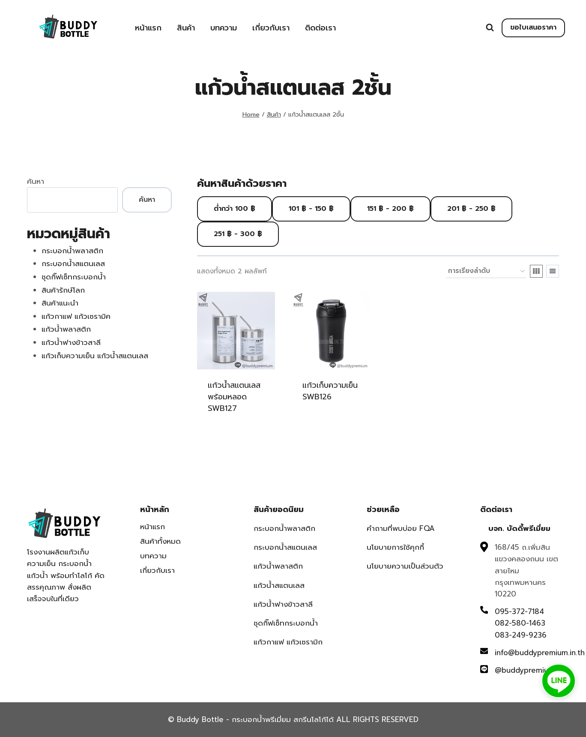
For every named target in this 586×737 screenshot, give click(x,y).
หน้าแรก (148, 28)
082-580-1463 (520, 623)
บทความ (223, 28)
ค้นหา (35, 181)
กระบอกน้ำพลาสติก (284, 528)
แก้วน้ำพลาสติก (278, 566)
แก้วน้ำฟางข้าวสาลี (283, 604)
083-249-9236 (521, 635)
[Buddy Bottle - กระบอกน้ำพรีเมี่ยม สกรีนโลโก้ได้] (70, 26)
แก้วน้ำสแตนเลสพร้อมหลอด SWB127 (234, 396)
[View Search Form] (489, 27)
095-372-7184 (519, 611)
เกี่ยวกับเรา (271, 28)
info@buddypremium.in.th (540, 652)
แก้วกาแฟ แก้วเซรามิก (288, 641)
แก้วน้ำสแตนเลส (279, 585)
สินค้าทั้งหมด (160, 541)
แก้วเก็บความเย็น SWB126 (330, 391)
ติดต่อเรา (320, 28)
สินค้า (186, 28)
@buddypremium (525, 670)
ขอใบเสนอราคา (533, 27)
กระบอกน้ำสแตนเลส (285, 547)
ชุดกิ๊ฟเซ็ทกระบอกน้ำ (286, 623)
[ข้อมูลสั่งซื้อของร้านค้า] (486, 271)
